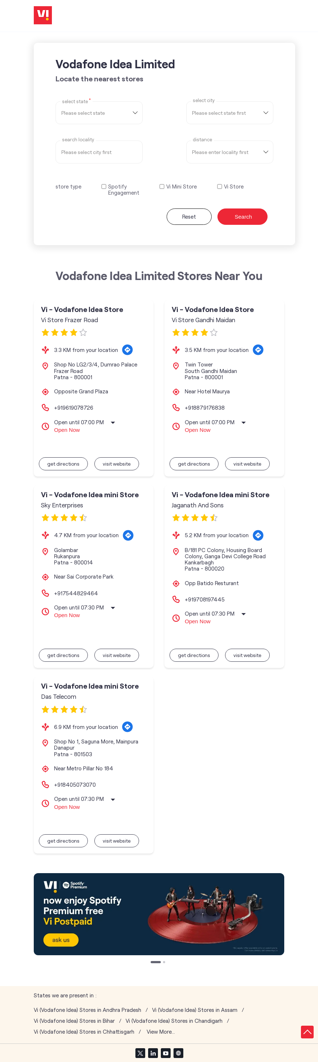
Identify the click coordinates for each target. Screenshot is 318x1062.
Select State (76, 101)
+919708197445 (205, 599)
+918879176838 (205, 407)
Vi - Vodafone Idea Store (82, 309)
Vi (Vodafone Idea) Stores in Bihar (74, 1021)
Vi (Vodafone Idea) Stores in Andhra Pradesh (87, 1010)
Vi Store (234, 186)
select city (204, 100)
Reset (189, 216)
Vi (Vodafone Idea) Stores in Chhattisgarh (84, 1032)
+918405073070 (75, 784)
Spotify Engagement (123, 189)
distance (202, 139)
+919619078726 (73, 407)
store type (68, 186)
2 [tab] (165, 963)
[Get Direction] (127, 350)
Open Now (67, 430)
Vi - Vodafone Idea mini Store (90, 494)
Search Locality (78, 139)
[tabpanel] (159, 914)
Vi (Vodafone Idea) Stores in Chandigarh (174, 1021)
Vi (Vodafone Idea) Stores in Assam (194, 1010)
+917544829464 (76, 593)
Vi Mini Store (181, 186)
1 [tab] (152, 963)
